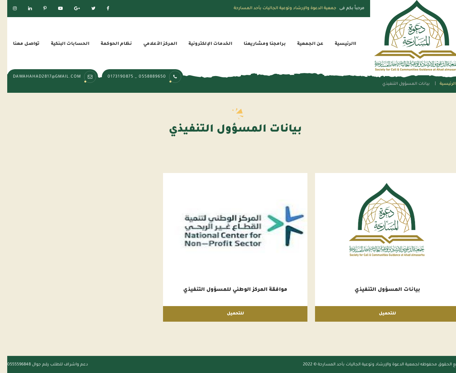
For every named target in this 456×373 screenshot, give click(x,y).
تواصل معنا (19, 44)
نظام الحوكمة (109, 44)
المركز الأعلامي (153, 44)
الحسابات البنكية (63, 44)
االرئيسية (338, 44)
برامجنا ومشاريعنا (257, 44)
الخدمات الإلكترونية (203, 44)
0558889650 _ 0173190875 (137, 76)
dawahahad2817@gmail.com (47, 76)
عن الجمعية (303, 44)
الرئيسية (440, 84)
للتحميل (380, 313)
